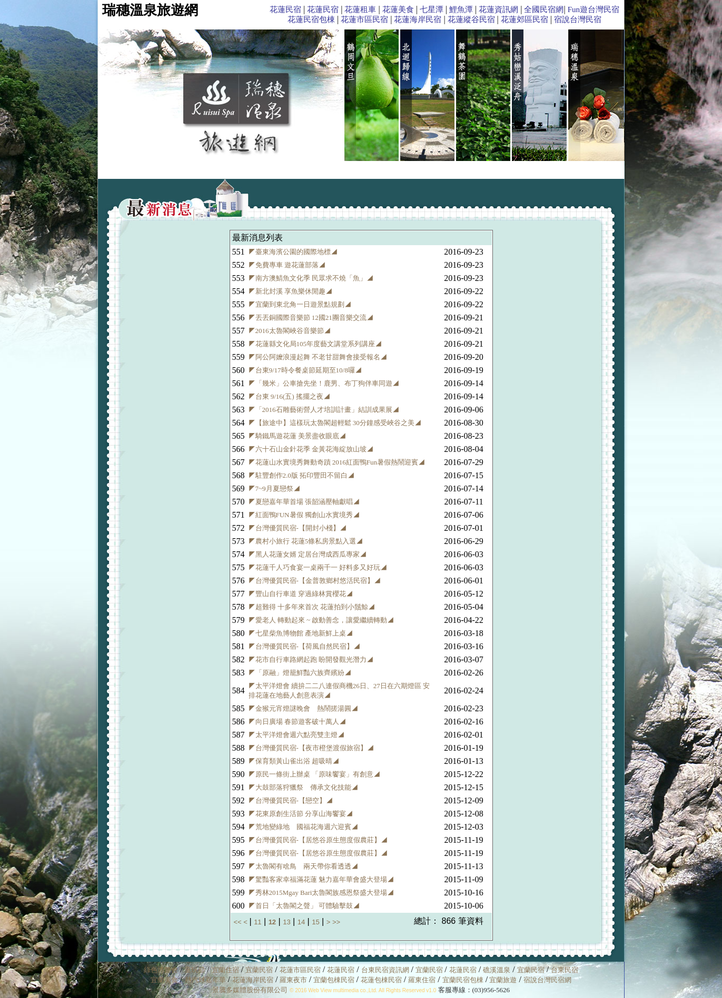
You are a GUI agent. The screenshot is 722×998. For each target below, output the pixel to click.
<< (239, 922)
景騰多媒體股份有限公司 (250, 990)
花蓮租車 (360, 9)
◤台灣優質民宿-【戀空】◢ (291, 800)
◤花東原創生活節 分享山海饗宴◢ (301, 814)
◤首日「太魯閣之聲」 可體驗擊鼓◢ (304, 906)
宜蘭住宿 (225, 970)
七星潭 (431, 9)
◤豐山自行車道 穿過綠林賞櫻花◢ (301, 594)
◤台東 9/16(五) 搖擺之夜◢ (289, 396)
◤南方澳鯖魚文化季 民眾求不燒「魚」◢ (311, 278)
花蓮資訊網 (498, 9)
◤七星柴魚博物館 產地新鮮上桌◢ (301, 633)
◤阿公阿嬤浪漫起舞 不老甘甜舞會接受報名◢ (318, 357)
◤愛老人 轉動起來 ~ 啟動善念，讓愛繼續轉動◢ (321, 620)
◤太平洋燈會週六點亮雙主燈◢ (296, 735)
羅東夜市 (294, 980)
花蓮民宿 (285, 9)
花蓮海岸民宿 (417, 19)
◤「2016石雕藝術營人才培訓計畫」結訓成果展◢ (324, 410)
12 (272, 922)
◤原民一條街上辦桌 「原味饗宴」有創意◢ (314, 774)
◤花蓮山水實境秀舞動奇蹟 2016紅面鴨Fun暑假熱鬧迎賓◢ (337, 462)
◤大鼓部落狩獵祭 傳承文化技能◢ (303, 787)
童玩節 (194, 970)
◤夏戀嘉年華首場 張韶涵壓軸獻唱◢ (304, 502)
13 (286, 922)
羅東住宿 (422, 980)
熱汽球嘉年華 (205, 980)
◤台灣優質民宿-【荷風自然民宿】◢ (304, 646)
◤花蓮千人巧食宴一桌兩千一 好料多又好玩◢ (318, 567)
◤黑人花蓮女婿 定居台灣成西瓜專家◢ (308, 554)
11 (257, 922)
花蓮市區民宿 (364, 19)
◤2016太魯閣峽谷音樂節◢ (290, 331)
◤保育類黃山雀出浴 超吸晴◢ (294, 761)
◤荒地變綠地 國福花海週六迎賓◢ (303, 827)
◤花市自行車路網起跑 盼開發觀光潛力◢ (311, 659)
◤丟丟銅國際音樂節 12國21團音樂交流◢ (311, 317)
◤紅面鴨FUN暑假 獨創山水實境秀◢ (304, 515)
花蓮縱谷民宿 (471, 19)
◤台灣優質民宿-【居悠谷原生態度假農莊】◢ (318, 840)
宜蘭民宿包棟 (462, 980)
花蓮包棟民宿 (381, 980)
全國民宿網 (543, 9)
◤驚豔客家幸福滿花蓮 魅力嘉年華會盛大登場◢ (321, 879)
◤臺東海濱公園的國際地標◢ (293, 252)
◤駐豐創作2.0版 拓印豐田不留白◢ (302, 475)
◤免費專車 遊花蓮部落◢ (287, 265)
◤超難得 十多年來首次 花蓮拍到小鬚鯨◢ (312, 607)
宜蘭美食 (164, 980)
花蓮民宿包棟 (311, 19)
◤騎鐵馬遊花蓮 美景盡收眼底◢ (297, 436)
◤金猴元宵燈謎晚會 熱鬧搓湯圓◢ (303, 708)
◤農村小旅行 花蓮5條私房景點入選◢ (306, 541)
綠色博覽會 (161, 970)
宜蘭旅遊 (502, 980)
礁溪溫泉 (496, 970)
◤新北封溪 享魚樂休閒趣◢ (290, 291)
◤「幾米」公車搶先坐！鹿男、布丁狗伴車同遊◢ (324, 383)
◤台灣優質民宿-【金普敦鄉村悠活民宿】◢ (315, 580)
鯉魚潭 (461, 9)
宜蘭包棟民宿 (334, 980)
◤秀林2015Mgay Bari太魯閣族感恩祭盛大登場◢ (321, 892)
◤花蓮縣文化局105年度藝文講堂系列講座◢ (315, 344)
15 (315, 922)
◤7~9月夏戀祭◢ (274, 488)
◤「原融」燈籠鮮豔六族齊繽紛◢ (300, 673)
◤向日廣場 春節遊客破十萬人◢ (297, 721)
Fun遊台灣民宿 (593, 9)
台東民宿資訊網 (385, 970)
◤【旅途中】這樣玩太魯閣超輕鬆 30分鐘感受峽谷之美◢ (335, 423)
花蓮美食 (398, 9)
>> (336, 922)
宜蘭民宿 (259, 970)
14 (301, 922)
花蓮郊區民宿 (524, 19)
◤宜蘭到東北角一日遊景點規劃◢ (300, 304)
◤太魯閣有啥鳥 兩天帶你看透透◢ (303, 866)
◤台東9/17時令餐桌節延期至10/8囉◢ (305, 370)
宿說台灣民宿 (577, 19)
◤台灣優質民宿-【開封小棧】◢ (298, 528)
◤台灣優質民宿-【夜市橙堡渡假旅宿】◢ (311, 748)
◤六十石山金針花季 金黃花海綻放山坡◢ (311, 449)
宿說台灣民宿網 (547, 980)
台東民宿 (564, 970)
